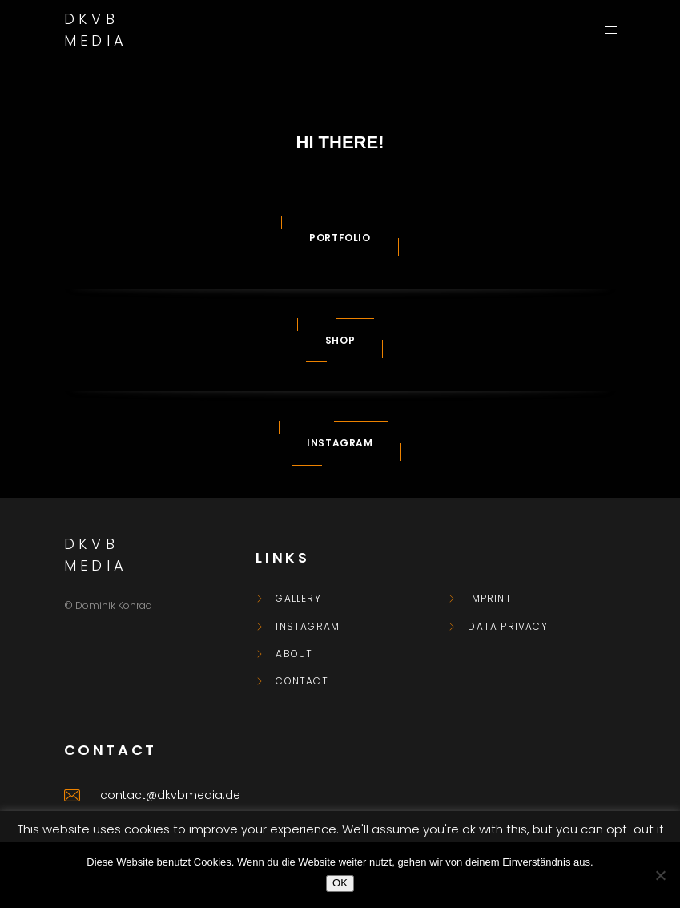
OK (340, 883)
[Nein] (660, 875)
